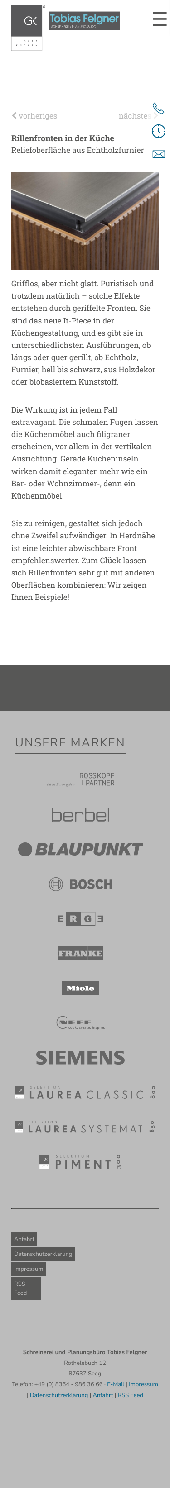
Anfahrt (24, 1239)
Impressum (28, 1269)
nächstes (139, 115)
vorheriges (34, 115)
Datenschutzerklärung (43, 1254)
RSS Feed (20, 1288)
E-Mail (115, 1384)
